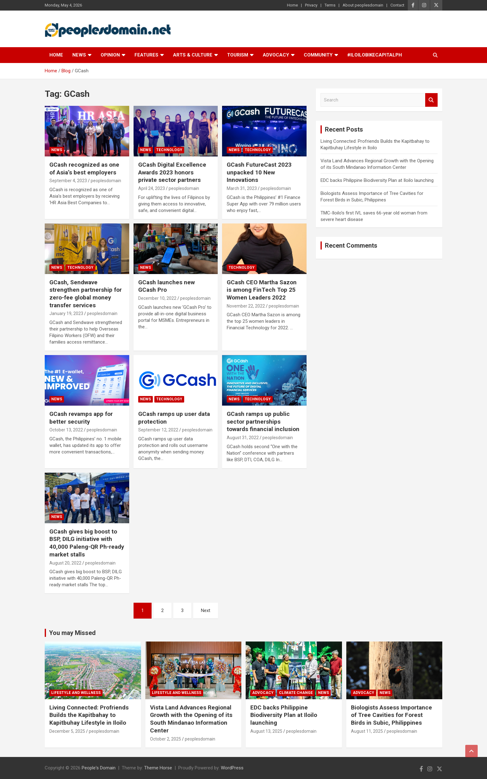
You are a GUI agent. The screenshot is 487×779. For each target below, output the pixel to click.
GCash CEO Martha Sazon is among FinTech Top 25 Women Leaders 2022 (262, 290)
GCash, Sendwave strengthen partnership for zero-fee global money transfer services (85, 294)
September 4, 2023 (68, 180)
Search (431, 100)
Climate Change (296, 693)
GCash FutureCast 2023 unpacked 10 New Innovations (259, 172)
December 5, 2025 (67, 731)
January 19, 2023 (66, 313)
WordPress (232, 768)
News (79, 55)
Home (292, 5)
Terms (330, 5)
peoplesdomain (106, 180)
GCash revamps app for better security (81, 417)
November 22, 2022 (246, 306)
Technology (169, 150)
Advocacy (276, 55)
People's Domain (99, 768)
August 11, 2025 (367, 731)
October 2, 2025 (165, 738)
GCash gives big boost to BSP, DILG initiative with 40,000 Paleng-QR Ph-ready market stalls (86, 543)
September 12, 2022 (158, 429)
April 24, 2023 (151, 188)
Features (146, 55)
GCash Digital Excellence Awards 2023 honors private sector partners (172, 172)
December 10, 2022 (157, 298)
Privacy (311, 5)
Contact (397, 5)
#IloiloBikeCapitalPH (374, 55)
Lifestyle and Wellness (76, 693)
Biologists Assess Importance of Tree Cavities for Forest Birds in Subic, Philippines (391, 715)
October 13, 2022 (66, 429)
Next (205, 610)
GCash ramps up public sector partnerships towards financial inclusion (263, 421)
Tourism (237, 55)
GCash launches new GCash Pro (166, 286)
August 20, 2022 (65, 563)
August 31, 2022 (243, 437)
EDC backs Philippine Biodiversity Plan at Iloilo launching (377, 180)
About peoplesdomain (363, 5)
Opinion (110, 55)
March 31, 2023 (242, 188)
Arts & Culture (192, 55)
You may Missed (72, 633)
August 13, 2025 (266, 731)
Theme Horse (158, 768)
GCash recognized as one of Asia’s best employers (84, 168)
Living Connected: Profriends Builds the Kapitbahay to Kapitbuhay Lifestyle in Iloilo (89, 715)
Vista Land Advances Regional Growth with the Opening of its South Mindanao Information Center (191, 719)
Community (318, 55)
